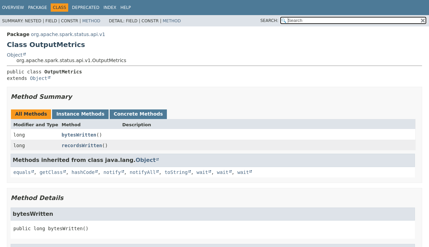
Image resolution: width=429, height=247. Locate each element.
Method (91, 21)
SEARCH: (269, 20)
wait (202, 172)
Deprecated (85, 7)
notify (112, 172)
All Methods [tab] (31, 114)
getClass (50, 172)
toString (175, 172)
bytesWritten (79, 135)
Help (125, 7)
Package (37, 7)
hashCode (83, 172)
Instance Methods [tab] (80, 114)
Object (15, 55)
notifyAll (143, 172)
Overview (13, 7)
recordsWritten (82, 145)
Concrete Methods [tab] (138, 114)
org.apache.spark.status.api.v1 (68, 34)
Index (110, 7)
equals (22, 172)
